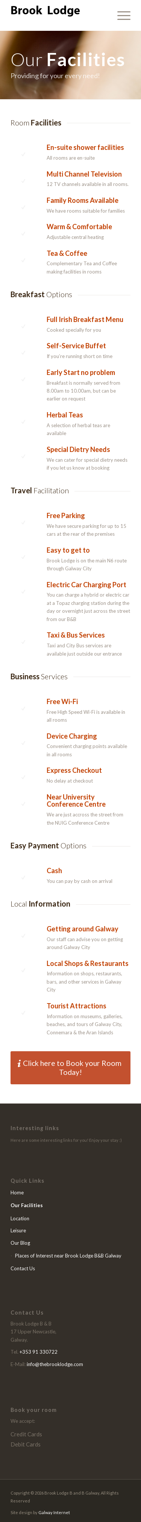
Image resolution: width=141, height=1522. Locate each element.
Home (17, 1192)
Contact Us (23, 1268)
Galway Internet (54, 1512)
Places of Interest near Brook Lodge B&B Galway (68, 1256)
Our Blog (20, 1243)
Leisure (18, 1230)
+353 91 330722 (39, 1352)
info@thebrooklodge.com (55, 1364)
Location (20, 1218)
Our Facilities (27, 1205)
